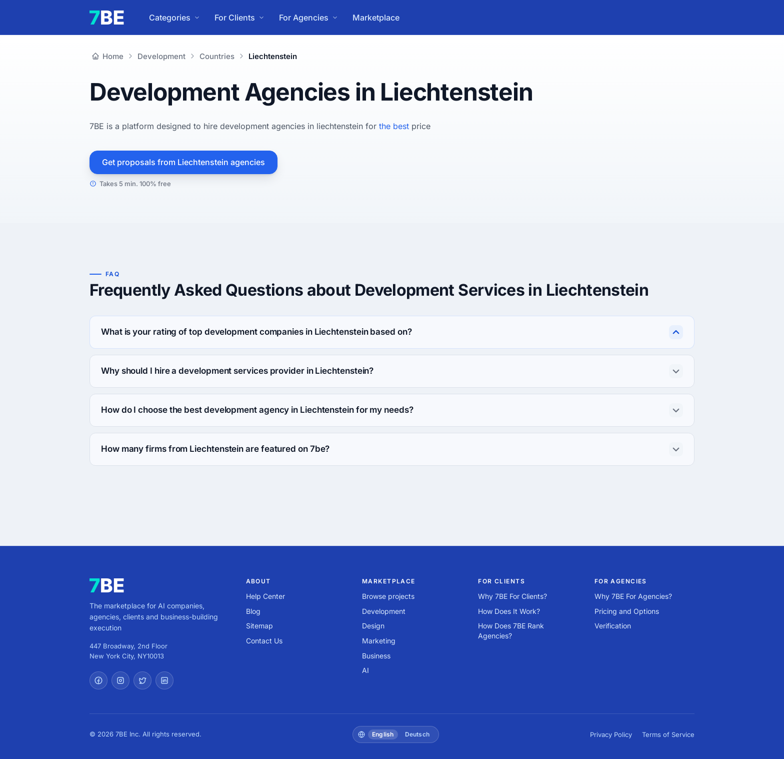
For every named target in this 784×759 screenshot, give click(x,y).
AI (365, 670)
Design (373, 625)
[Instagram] (121, 680)
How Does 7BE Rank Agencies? (511, 630)
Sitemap (259, 625)
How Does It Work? (509, 611)
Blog (253, 611)
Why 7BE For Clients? (512, 596)
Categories (174, 18)
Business (376, 655)
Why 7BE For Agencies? (633, 596)
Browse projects (388, 596)
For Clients (239, 18)
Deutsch (417, 734)
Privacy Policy (611, 734)
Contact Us (264, 640)
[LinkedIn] (165, 680)
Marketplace (376, 18)
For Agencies (308, 18)
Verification (612, 625)
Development (384, 611)
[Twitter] (143, 680)
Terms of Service (668, 734)
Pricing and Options (626, 611)
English (383, 734)
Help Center (265, 596)
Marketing (379, 640)
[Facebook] (99, 680)
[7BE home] (107, 585)
